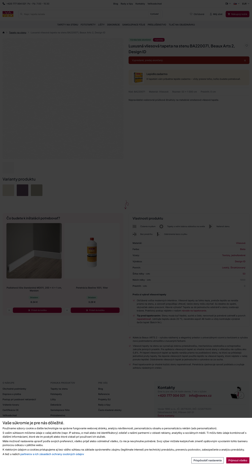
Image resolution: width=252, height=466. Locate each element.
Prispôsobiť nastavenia (208, 460)
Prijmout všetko (237, 460)
